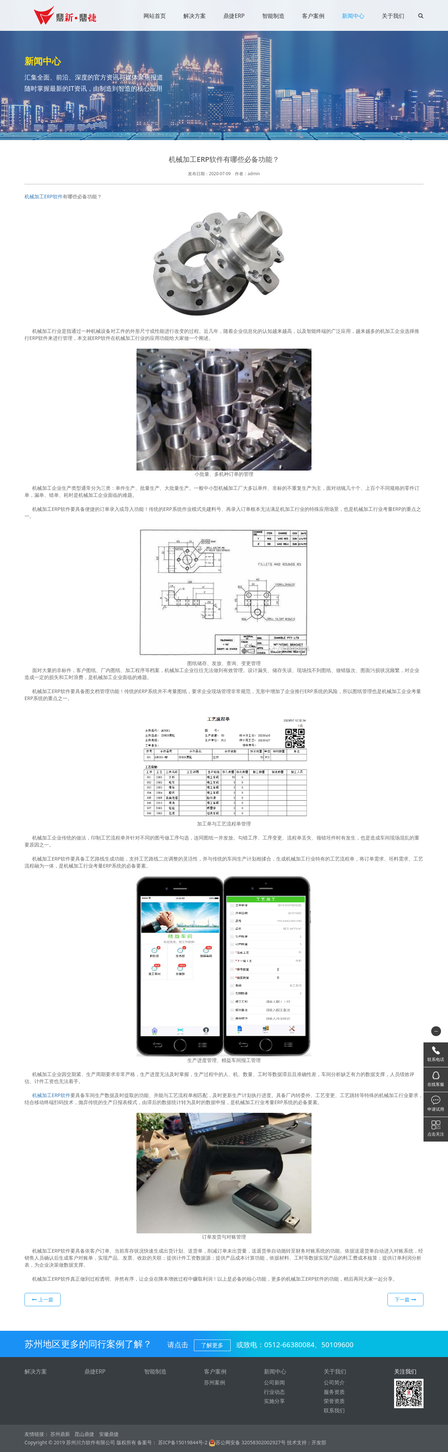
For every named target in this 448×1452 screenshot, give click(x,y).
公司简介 (334, 1382)
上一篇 (42, 1299)
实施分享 (274, 1401)
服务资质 (334, 1391)
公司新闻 (274, 1382)
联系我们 (334, 1410)
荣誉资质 (334, 1401)
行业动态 (274, 1391)
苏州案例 (214, 1382)
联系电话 (435, 1059)
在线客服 (435, 1084)
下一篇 (405, 1299)
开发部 (319, 1442)
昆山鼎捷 (84, 1434)
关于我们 (393, 16)
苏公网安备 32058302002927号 (247, 1442)
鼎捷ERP (234, 16)
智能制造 (273, 16)
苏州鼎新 (60, 1434)
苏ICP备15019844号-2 (182, 1442)
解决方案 (194, 16)
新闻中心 (353, 16)
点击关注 (435, 1134)
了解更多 (212, 1345)
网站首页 (155, 16)
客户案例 (313, 16)
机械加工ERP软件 (43, 196)
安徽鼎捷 (109, 1434)
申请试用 (435, 1109)
